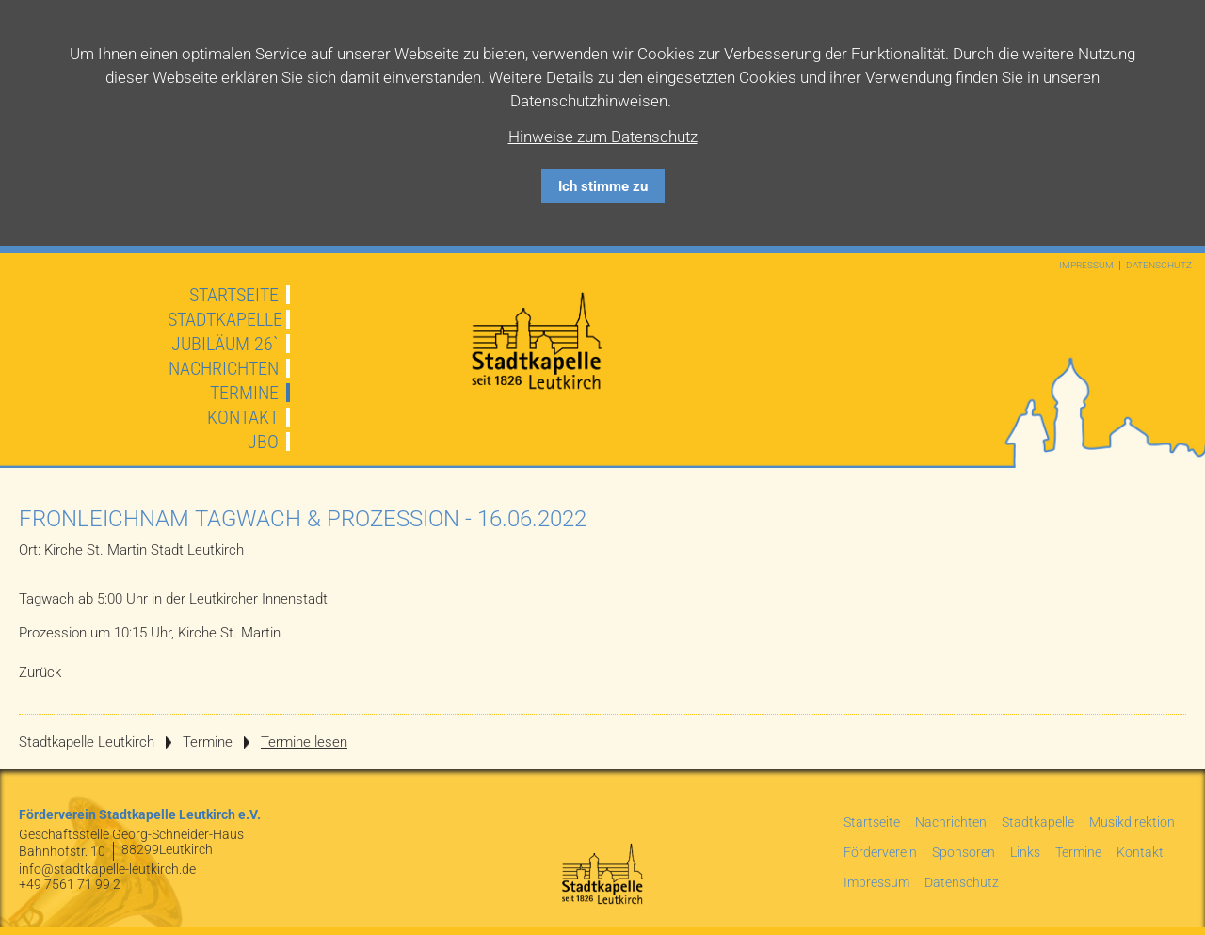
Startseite (234, 294)
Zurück (40, 672)
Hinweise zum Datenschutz (603, 136)
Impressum (1086, 265)
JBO (263, 441)
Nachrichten (224, 368)
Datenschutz (1159, 265)
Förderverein (880, 852)
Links (1025, 852)
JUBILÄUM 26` (225, 343)
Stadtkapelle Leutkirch (86, 741)
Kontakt (243, 417)
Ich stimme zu (603, 186)
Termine (244, 392)
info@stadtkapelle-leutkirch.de (107, 869)
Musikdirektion (1132, 822)
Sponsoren (963, 852)
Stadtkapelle (225, 319)
